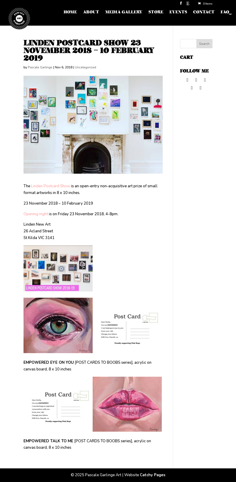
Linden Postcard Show (50, 186)
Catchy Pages (152, 475)
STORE (155, 12)
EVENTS (178, 12)
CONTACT (204, 12)
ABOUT (91, 12)
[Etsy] (188, 5)
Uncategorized (85, 67)
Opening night (36, 214)
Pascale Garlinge (40, 67)
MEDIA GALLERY (123, 12)
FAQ (225, 12)
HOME (70, 12)
